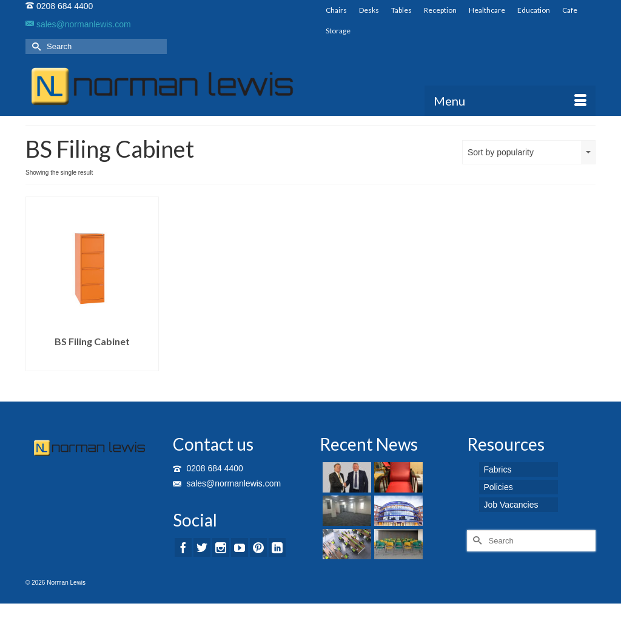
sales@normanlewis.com (78, 24)
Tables (401, 10)
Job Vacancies (511, 505)
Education (533, 10)
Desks (369, 10)
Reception (440, 10)
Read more (92, 362)
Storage (338, 30)
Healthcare (487, 10)
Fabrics (498, 469)
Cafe (569, 10)
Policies (498, 487)
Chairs (336, 10)
